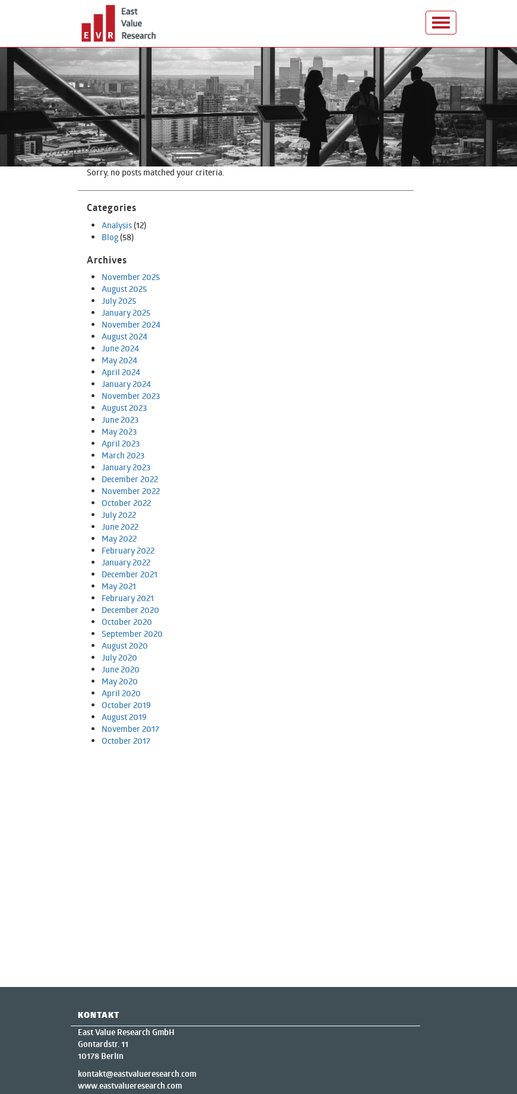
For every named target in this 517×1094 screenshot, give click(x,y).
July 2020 (119, 657)
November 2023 (131, 395)
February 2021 (128, 597)
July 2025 (119, 300)
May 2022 (119, 538)
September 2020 (132, 633)
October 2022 (126, 502)
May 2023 (119, 431)
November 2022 (131, 490)
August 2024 (124, 336)
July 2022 (119, 514)
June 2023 (120, 419)
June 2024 (120, 348)
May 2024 (119, 360)
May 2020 (120, 681)
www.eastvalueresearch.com (130, 1086)
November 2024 (131, 324)
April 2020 (121, 693)
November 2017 (130, 728)
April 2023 (121, 443)
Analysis (117, 225)
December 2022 (130, 479)
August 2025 (124, 288)
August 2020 (125, 645)
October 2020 (127, 621)
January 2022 (126, 562)
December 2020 (130, 609)
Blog (110, 237)
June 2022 (120, 526)
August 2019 (124, 716)
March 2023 (123, 455)
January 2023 (126, 467)
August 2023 (124, 407)
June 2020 (121, 669)
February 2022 (128, 550)
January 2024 (126, 383)
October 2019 (126, 705)
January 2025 (126, 312)
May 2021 (119, 586)
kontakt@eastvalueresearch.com (137, 1074)
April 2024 (121, 372)
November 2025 (131, 276)
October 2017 (126, 740)
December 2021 (129, 574)
